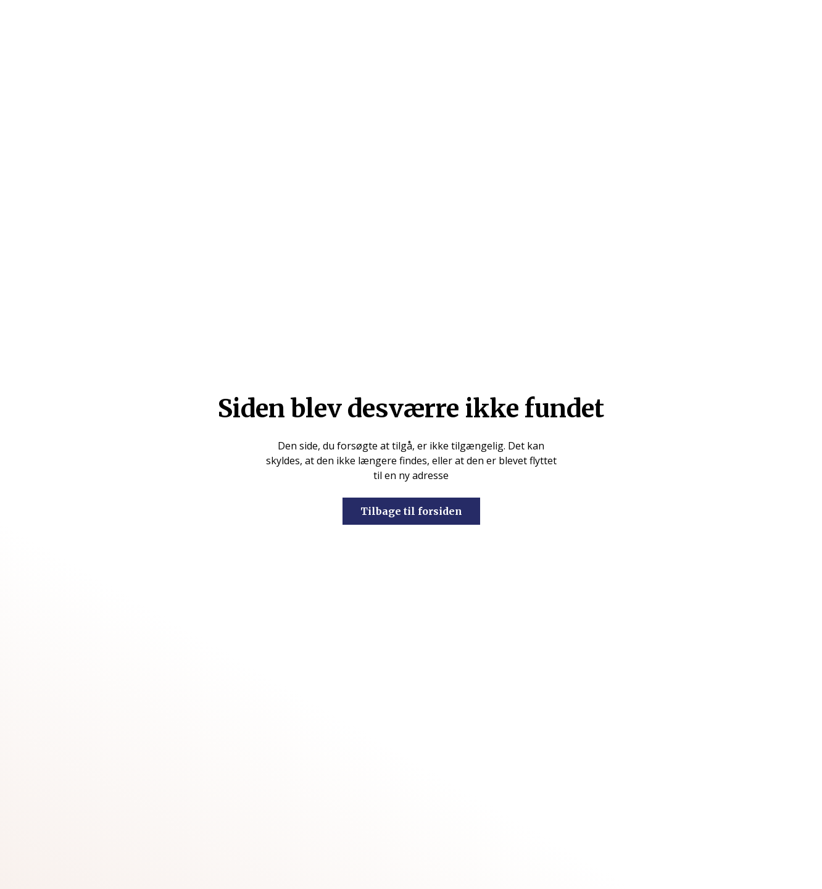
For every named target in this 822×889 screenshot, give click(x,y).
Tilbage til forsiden (411, 511)
